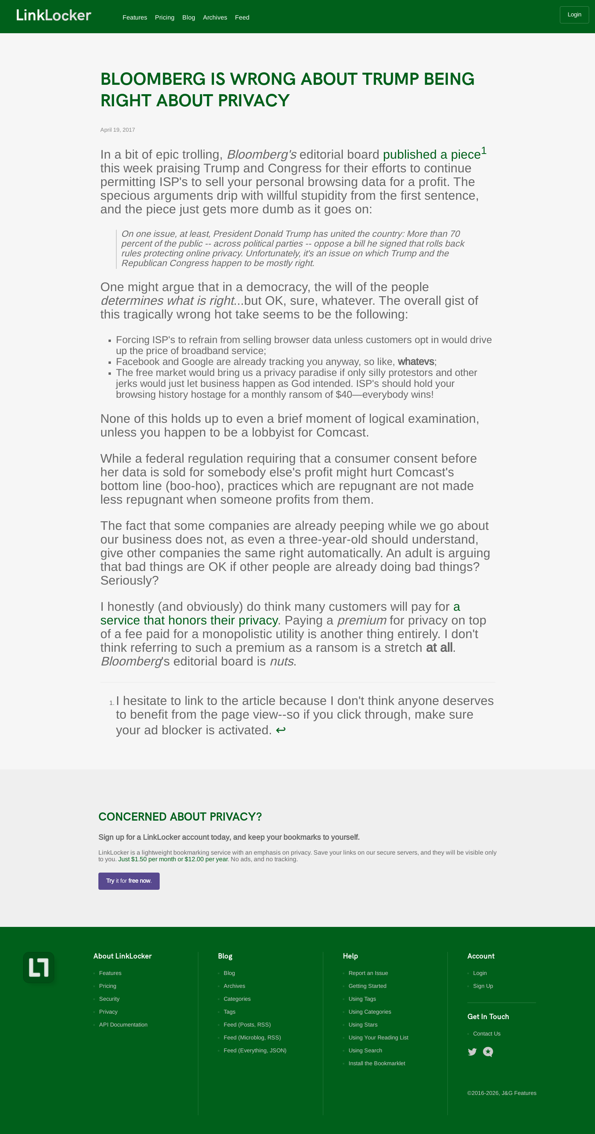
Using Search (365, 1051)
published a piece (432, 155)
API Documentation (123, 1025)
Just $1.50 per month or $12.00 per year (173, 859)
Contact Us (487, 1034)
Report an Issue (368, 973)
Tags (229, 1012)
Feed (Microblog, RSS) (252, 1038)
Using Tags (362, 999)
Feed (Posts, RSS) (247, 1025)
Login (574, 15)
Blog (188, 18)
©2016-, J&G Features (501, 1093)
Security (109, 999)
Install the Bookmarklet (377, 1063)
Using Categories (370, 1012)
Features (135, 18)
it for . (129, 881)
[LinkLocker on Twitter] (475, 1055)
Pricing (165, 18)
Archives (215, 18)
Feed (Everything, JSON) (255, 1051)
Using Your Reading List (378, 1038)
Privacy (108, 1012)
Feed (242, 18)
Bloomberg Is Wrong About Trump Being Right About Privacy (287, 90)
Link (53, 15)
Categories (237, 999)
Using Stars (363, 1025)
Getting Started (368, 986)
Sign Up (483, 986)
